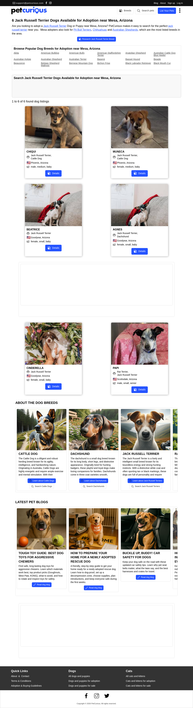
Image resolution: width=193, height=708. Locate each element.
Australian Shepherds (125, 29)
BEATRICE (33, 229)
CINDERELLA (35, 368)
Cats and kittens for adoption (140, 681)
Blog (156, 3)
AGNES (117, 229)
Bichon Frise (103, 63)
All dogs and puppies (79, 676)
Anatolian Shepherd (135, 53)
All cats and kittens (135, 676)
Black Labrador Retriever (138, 63)
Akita (16, 53)
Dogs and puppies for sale (82, 685)
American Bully (77, 53)
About (163, 3)
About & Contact (20, 676)
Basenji (101, 59)
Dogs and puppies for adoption (84, 681)
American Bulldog (50, 53)
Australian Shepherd (51, 59)
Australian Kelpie (22, 59)
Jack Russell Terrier (54, 26)
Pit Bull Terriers (82, 29)
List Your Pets (167, 10)
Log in (180, 3)
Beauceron (19, 63)
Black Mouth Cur (162, 63)
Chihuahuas (100, 29)
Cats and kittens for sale (138, 685)
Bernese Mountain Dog (81, 63)
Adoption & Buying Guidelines (26, 685)
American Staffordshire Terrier (109, 54)
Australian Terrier (78, 59)
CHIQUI (31, 151)
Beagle (157, 59)
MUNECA (118, 151)
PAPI (116, 368)
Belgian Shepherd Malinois (50, 64)
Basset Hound (132, 59)
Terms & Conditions (21, 681)
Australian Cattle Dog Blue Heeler (164, 54)
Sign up (171, 3)
